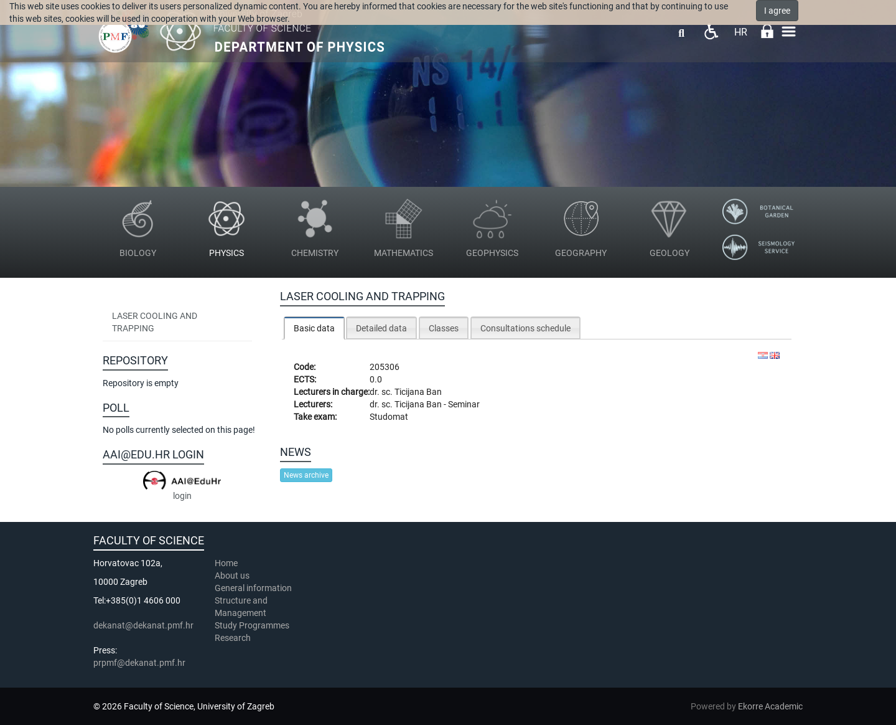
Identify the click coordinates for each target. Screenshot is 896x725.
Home (226, 563)
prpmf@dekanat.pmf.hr (139, 663)
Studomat (389, 417)
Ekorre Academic (770, 706)
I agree (777, 11)
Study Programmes (252, 625)
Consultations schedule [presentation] (525, 328)
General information (253, 588)
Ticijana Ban (418, 392)
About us (233, 575)
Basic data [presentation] (314, 328)
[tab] (314, 327)
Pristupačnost (711, 31)
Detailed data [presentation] (381, 328)
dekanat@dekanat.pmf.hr (143, 625)
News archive (306, 475)
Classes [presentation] (444, 328)
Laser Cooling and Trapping (154, 322)
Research (234, 638)
